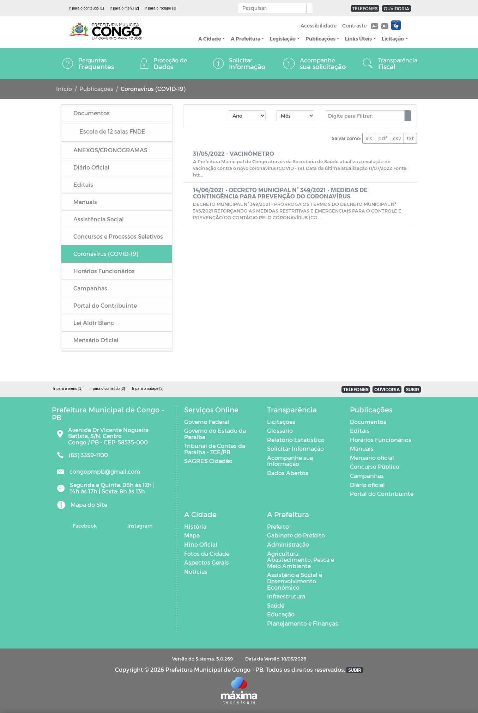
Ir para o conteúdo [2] (107, 388)
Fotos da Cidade (206, 553)
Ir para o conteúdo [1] (86, 8)
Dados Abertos (287, 472)
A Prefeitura (245, 39)
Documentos (368, 421)
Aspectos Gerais (206, 562)
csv (397, 138)
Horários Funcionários (380, 439)
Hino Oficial (200, 544)
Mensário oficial (372, 457)
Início (64, 88)
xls (368, 138)
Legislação (283, 39)
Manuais (362, 448)
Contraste (354, 26)
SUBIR (412, 389)
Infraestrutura (286, 596)
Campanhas (367, 475)
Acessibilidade (319, 26)
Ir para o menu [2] (124, 8)
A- (384, 26)
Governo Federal (206, 421)
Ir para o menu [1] (68, 388)
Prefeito (278, 526)
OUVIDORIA (396, 8)
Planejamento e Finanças (302, 623)
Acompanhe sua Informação (290, 460)
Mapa (192, 535)
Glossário (280, 430)
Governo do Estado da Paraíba (215, 433)
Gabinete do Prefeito (296, 535)
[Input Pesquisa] (273, 8)
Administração (288, 544)
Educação (281, 614)
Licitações (281, 421)
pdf (382, 138)
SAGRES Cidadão (208, 460)
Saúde (275, 605)
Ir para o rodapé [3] (160, 8)
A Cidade (209, 39)
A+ (374, 26)
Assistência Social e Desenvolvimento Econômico (294, 580)
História (195, 526)
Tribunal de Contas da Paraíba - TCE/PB (214, 448)
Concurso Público (374, 466)
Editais (360, 430)
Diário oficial (367, 484)
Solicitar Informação (295, 448)
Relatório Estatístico (296, 439)
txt (410, 138)
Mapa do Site (89, 504)
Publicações (320, 39)
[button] (307, 8)
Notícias (195, 571)
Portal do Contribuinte (381, 493)
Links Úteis (358, 39)
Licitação (393, 39)
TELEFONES (364, 8)
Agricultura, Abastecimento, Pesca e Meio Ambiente (300, 559)
